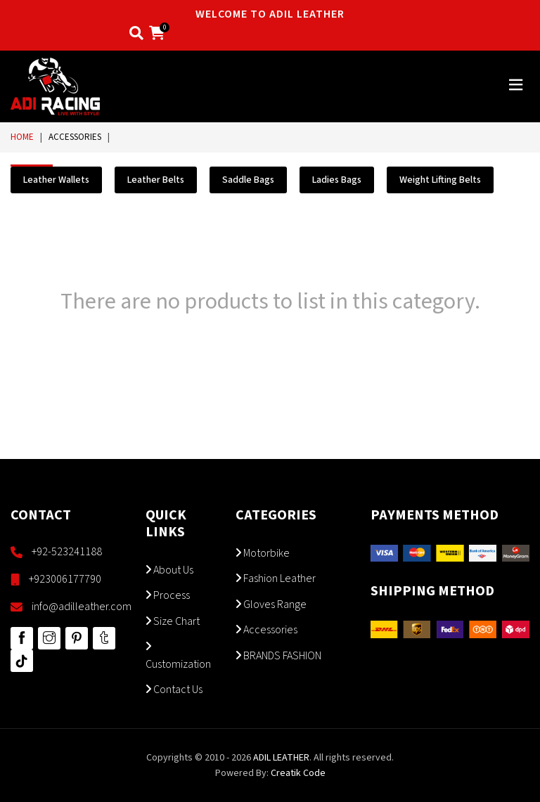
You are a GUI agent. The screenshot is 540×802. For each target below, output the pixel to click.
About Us (169, 570)
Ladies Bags (336, 180)
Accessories (75, 137)
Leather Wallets (56, 180)
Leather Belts (155, 180)
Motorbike (263, 553)
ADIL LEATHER (281, 758)
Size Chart (173, 621)
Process (168, 595)
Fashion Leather (276, 578)
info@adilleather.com (81, 606)
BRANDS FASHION (278, 656)
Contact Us (174, 689)
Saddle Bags (248, 180)
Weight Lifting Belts (440, 180)
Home (22, 137)
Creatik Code (298, 773)
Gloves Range (271, 604)
